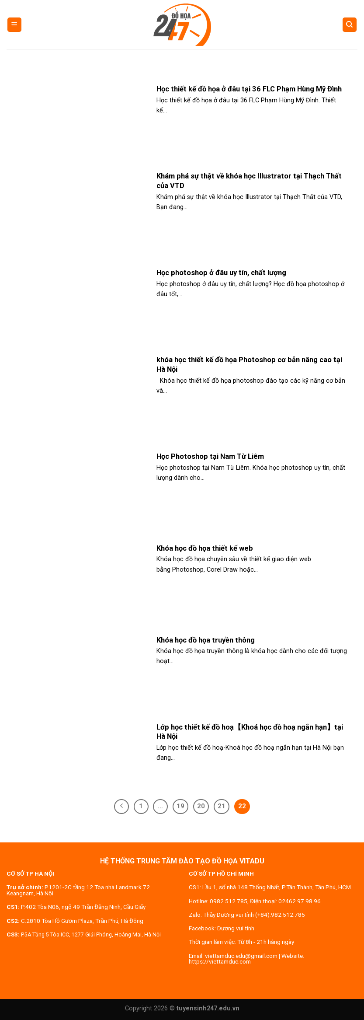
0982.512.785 (228, 901)
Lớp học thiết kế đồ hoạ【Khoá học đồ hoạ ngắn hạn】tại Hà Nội (249, 732)
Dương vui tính (235, 928)
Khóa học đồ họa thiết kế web (204, 548)
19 (180, 806)
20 (201, 806)
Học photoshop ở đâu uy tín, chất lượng (221, 273)
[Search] (350, 24)
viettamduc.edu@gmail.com (241, 955)
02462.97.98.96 (299, 901)
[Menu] (14, 24)
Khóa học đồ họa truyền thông (205, 640)
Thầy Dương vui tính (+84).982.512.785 (254, 914)
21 (221, 806)
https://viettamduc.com (220, 961)
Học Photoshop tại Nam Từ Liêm (210, 456)
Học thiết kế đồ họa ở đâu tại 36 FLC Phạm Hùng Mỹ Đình (249, 89)
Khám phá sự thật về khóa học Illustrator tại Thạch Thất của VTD (249, 181)
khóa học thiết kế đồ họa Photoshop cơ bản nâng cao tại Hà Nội (249, 365)
